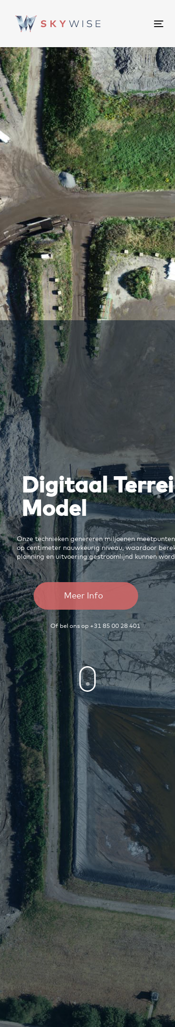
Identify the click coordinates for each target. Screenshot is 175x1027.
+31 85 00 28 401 (115, 626)
